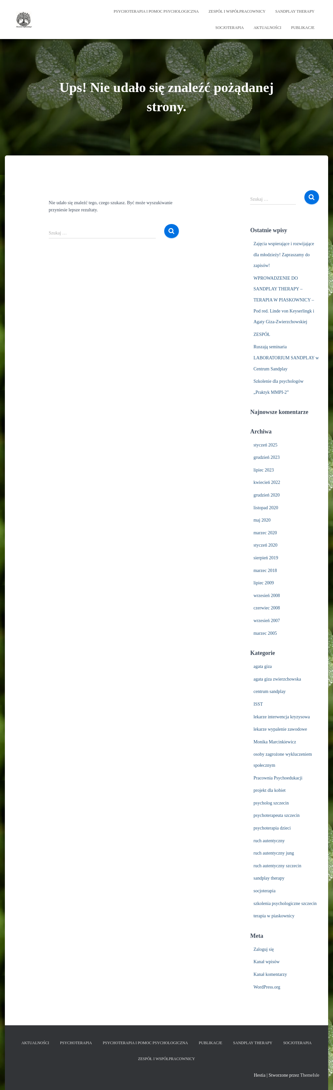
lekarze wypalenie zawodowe (280, 729)
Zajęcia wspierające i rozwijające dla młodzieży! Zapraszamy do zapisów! (283, 254)
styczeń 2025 (265, 445)
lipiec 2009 (263, 582)
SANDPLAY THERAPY (294, 11)
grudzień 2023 (266, 457)
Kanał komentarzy (270, 974)
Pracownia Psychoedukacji (277, 778)
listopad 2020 (265, 507)
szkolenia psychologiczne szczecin (284, 903)
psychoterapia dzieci (272, 828)
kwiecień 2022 (266, 482)
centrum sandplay (269, 691)
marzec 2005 (265, 633)
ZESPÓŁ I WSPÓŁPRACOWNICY (236, 11)
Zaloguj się (263, 949)
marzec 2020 (265, 532)
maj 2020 (262, 520)
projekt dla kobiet (269, 790)
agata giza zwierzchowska (277, 679)
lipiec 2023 (263, 470)
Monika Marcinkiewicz (274, 741)
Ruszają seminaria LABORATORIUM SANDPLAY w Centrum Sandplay (286, 357)
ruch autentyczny (269, 840)
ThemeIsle (309, 1075)
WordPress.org (266, 987)
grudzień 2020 (266, 495)
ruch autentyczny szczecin (277, 865)
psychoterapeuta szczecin (276, 815)
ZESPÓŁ (261, 334)
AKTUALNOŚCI (267, 27)
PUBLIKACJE (302, 27)
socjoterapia (264, 890)
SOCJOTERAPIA (229, 27)
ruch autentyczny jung (273, 853)
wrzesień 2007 (266, 620)
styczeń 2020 (265, 545)
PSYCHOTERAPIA (76, 1043)
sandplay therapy (268, 878)
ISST (258, 704)
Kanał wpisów (266, 961)
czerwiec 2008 (266, 607)
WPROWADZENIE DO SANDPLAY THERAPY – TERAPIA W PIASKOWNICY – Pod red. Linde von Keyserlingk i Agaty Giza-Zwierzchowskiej (283, 300)
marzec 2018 (265, 570)
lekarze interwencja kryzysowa (281, 716)
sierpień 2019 (265, 557)
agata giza (262, 666)
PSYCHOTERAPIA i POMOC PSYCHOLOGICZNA (156, 11)
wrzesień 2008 (266, 595)
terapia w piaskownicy (273, 915)
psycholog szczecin (270, 803)
